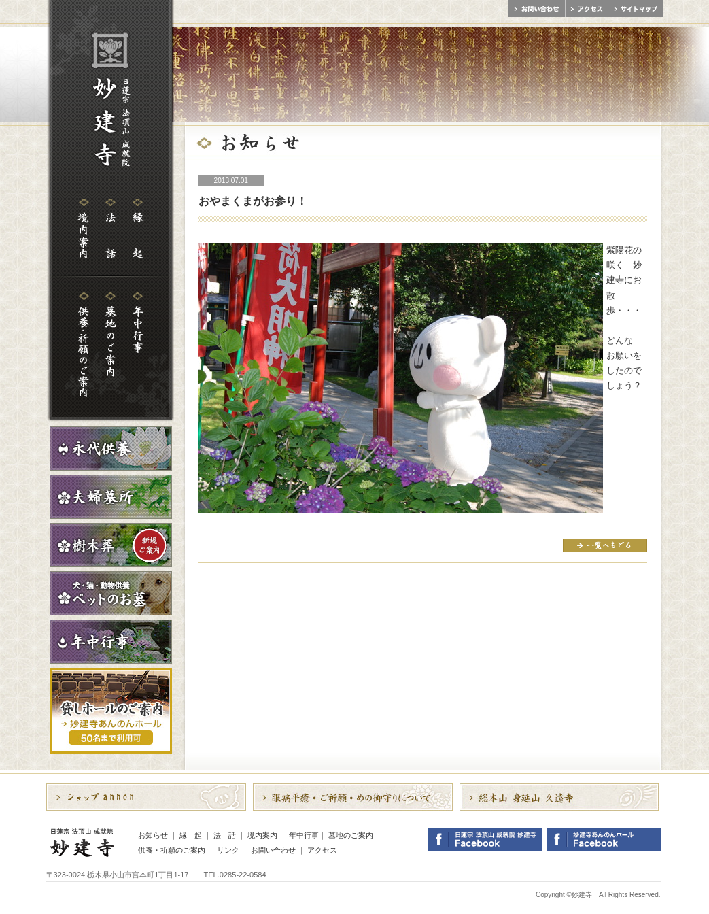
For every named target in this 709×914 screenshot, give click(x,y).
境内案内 (262, 835)
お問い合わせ (273, 850)
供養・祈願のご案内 (171, 850)
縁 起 (190, 835)
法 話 (224, 835)
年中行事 (304, 835)
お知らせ (153, 835)
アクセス (322, 850)
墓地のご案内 (350, 835)
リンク (228, 850)
